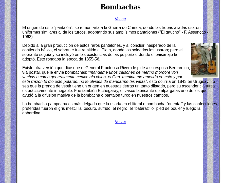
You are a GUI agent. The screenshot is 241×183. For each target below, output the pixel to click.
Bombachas (120, 6)
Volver (120, 121)
